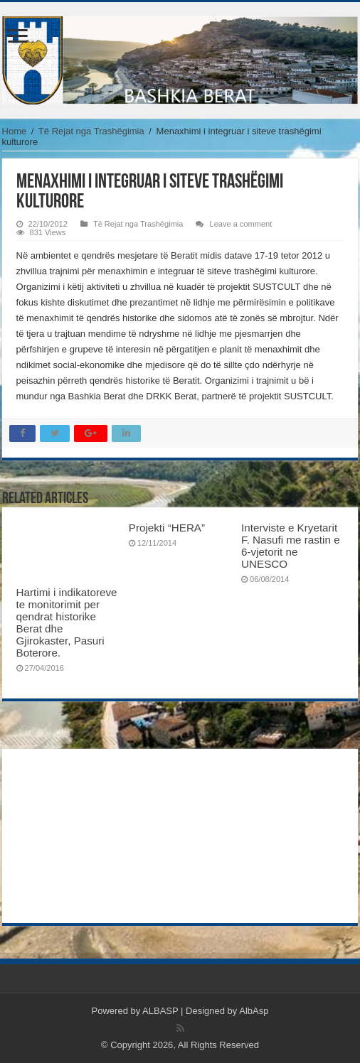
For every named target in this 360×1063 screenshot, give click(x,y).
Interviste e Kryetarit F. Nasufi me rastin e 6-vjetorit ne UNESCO (290, 546)
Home (14, 131)
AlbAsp (253, 1010)
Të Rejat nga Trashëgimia (91, 131)
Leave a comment (240, 224)
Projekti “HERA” (167, 528)
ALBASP (160, 1010)
